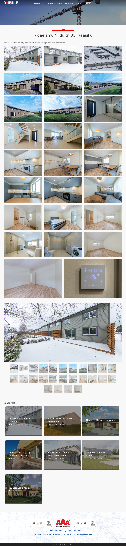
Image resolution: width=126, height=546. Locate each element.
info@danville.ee (42, 534)
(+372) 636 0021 (54, 531)
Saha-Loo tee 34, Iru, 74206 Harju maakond (72, 534)
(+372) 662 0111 (73, 531)
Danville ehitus (69, 544)
